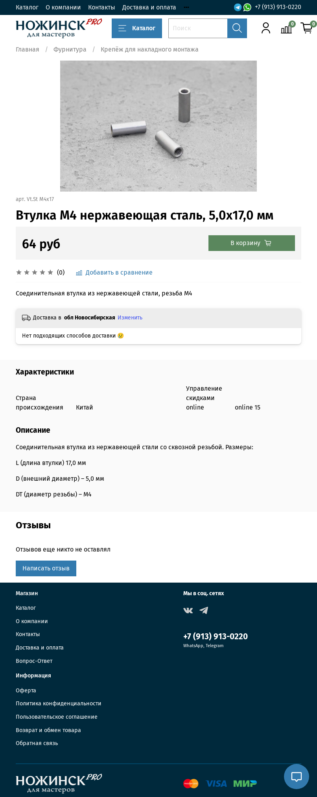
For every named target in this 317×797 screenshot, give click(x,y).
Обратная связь (37, 743)
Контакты (101, 7)
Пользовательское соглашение (57, 717)
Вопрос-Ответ (34, 661)
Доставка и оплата (149, 7)
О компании (63, 7)
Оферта (26, 690)
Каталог (27, 7)
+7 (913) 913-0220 (278, 7)
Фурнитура (70, 49)
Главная (27, 49)
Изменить (130, 317)
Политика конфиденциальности (58, 703)
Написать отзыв (46, 568)
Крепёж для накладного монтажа (150, 49)
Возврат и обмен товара (48, 730)
